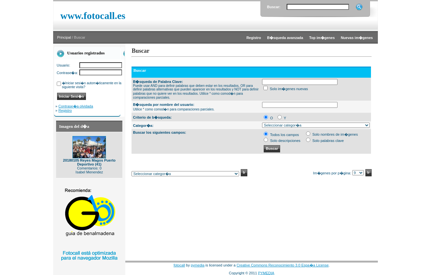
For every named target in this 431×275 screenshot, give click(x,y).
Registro (65, 110)
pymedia (198, 265)
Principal (64, 37)
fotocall (179, 265)
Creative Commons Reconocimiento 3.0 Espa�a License (282, 265)
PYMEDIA (266, 273)
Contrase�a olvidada (75, 106)
